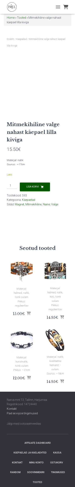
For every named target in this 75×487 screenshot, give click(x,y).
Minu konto (36, 462)
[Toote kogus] (12, 186)
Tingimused (58, 472)
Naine (46, 204)
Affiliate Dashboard (37, 443)
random (15, 472)
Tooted (21, 17)
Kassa (57, 452)
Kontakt (12, 408)
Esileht (10, 39)
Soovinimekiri (35, 472)
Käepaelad (21, 39)
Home (11, 17)
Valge (54, 204)
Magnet (19, 204)
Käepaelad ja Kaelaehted (30, 452)
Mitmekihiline (33, 204)
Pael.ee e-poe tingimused (22, 413)
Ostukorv (56, 462)
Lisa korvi (32, 186)
